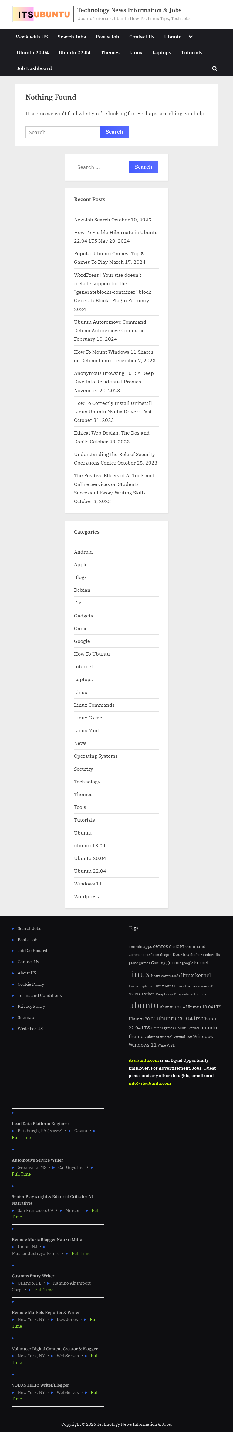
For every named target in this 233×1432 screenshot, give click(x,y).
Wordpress (86, 896)
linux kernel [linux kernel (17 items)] (196, 975)
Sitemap (26, 1017)
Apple (81, 564)
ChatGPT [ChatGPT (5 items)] (176, 946)
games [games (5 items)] (144, 963)
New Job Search (92, 219)
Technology (87, 781)
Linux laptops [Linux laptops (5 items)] (140, 986)
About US (27, 973)
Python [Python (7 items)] (148, 994)
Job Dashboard (34, 68)
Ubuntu (173, 36)
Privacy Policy (31, 1006)
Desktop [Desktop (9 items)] (181, 954)
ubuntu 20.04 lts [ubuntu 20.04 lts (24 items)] (179, 1018)
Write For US (30, 1028)
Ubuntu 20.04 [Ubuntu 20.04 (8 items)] (142, 1019)
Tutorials (191, 52)
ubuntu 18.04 (90, 845)
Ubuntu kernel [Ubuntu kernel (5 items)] (187, 1028)
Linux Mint (86, 730)
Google (82, 641)
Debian (82, 590)
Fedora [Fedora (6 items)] (209, 954)
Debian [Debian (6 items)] (153, 954)
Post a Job (107, 36)
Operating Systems (96, 755)
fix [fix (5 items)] (218, 954)
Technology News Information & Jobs (129, 10)
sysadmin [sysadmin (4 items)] (185, 994)
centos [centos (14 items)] (160, 946)
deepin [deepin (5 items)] (166, 954)
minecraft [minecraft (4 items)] (206, 986)
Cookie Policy (31, 984)
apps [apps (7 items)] (147, 946)
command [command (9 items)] (195, 946)
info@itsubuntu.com (150, 1083)
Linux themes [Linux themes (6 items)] (185, 986)
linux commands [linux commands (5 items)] (165, 976)
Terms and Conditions (40, 995)
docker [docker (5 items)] (196, 954)
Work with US (32, 36)
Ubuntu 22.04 (75, 52)
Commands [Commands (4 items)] (137, 955)
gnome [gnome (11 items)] (173, 962)
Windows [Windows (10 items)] (203, 1036)
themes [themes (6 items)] (200, 993)
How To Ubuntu (92, 653)
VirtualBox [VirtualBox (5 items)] (183, 1036)
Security (83, 769)
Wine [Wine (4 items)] (162, 1045)
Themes (110, 52)
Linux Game (88, 717)
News (80, 743)
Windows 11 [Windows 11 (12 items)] (143, 1045)
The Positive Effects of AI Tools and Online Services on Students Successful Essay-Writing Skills (114, 484)
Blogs (80, 577)
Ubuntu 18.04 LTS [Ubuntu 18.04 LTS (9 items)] (203, 1007)
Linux (136, 52)
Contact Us (141, 36)
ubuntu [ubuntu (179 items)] (144, 1005)
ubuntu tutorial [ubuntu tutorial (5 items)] (160, 1036)
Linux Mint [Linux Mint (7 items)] (163, 986)
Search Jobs (72, 36)
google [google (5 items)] (187, 963)
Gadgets (83, 615)
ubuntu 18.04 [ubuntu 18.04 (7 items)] (172, 1007)
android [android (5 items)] (135, 946)
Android (83, 551)
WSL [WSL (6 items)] (171, 1045)
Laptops (161, 52)
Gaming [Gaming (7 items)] (158, 962)
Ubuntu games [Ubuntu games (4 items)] (162, 1028)
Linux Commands (94, 705)
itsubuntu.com (144, 1060)
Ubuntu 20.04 (33, 52)
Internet (83, 666)
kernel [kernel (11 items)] (201, 962)
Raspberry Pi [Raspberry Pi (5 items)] (166, 994)
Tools (80, 807)
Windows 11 (88, 883)
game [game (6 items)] (133, 962)
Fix (77, 602)
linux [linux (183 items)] (139, 974)
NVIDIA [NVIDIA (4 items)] (135, 994)
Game (81, 628)
